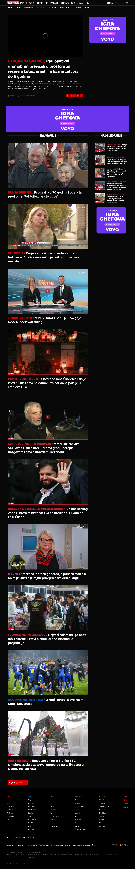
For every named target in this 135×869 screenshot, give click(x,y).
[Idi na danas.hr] (15, 3)
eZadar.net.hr (108, 854)
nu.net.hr (118, 854)
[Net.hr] (124, 845)
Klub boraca (31, 806)
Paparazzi (53, 810)
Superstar (53, 819)
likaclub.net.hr (32, 857)
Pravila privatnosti (57, 845)
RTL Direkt (52, 7)
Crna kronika (28, 7)
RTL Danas (41, 7)
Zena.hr (15, 854)
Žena (73, 2)
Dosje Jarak (77, 7)
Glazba (52, 806)
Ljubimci (77, 813)
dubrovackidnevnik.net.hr (94, 854)
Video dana (102, 826)
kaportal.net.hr (54, 854)
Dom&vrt (77, 803)
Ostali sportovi (32, 819)
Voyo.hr (22, 854)
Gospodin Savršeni (56, 823)
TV (51, 813)
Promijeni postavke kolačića (81, 845)
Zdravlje (77, 826)
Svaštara (101, 819)
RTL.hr (9, 854)
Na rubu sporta (32, 810)
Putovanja (78, 819)
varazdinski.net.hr (67, 854)
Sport (40, 2)
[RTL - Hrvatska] (115, 845)
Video (125, 800)
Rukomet (30, 803)
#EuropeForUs (83, 3)
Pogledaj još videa (18, 783)
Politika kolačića (44, 845)
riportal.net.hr (79, 854)
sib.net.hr (45, 854)
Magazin (54, 2)
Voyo (52, 829)
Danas (9, 796)
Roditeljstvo (78, 823)
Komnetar (102, 810)
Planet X (101, 816)
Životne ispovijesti (80, 829)
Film (52, 803)
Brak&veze (78, 800)
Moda (76, 816)
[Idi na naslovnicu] (30, 5)
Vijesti (10, 7)
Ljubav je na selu (55, 816)
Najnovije (125, 804)
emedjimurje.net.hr (34, 854)
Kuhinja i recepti (79, 806)
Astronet (101, 800)
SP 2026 (30, 823)
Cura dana (102, 803)
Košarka (30, 813)
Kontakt (67, 845)
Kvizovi (101, 823)
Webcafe (65, 2)
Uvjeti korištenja (31, 845)
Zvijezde (53, 800)
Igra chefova (54, 826)
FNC (29, 826)
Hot (46, 2)
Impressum (10, 845)
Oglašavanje (20, 845)
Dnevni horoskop (104, 806)
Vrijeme (87, 7)
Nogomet (31, 800)
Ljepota (77, 810)
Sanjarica (125, 807)
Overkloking (102, 813)
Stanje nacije (64, 7)
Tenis (29, 816)
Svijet (18, 7)
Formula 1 (31, 829)
